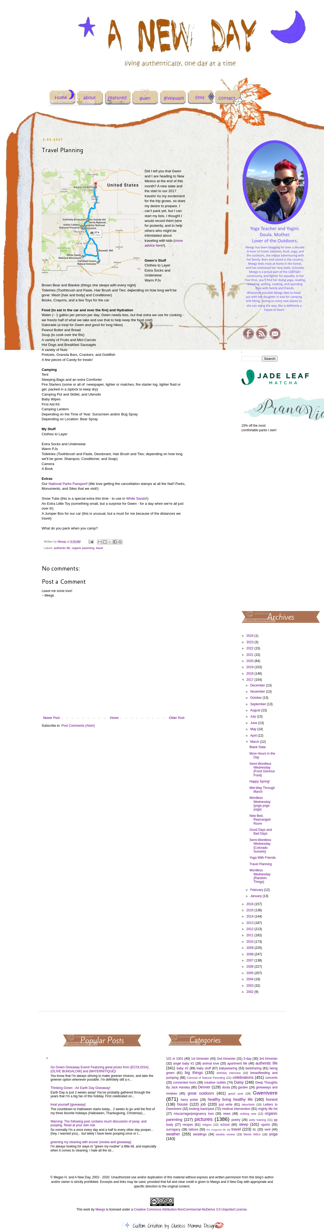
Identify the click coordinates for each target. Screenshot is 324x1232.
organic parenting (83, 548)
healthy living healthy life (230, 1099)
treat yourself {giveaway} (68, 1104)
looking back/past (201, 1109)
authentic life (62, 548)
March (255, 742)
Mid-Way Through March (262, 790)
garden (243, 1087)
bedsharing (253, 1068)
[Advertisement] (260, 521)
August (255, 710)
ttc (254, 1129)
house (182, 1104)
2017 (250, 680)
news (227, 1114)
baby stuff (204, 1068)
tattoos (193, 1129)
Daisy (239, 1082)
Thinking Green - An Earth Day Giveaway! (80, 1088)
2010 (250, 942)
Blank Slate (257, 747)
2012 (250, 929)
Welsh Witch (252, 1134)
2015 (250, 910)
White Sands (136, 498)
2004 (250, 979)
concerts (271, 1078)
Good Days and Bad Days (260, 831)
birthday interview (229, 1072)
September (258, 704)
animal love (210, 1063)
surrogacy (173, 1129)
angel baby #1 (183, 1063)
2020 (250, 661)
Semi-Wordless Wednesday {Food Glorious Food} (262, 769)
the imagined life (216, 1129)
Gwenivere (265, 1093)
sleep (243, 1124)
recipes (187, 1125)
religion (207, 1124)
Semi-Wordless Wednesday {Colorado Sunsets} (260, 845)
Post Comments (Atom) (78, 725)
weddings (200, 1134)
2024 (250, 636)
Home (114, 718)
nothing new (248, 1113)
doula (226, 1087)
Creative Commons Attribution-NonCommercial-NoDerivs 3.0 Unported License (190, 1209)
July (253, 716)
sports (265, 1125)
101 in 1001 (174, 1059)
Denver (204, 1087)
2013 (250, 923)
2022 (250, 648)
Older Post (176, 718)
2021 (250, 655)
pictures (204, 1119)
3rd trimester (268, 1059)
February (257, 890)
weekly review (225, 1134)
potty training (257, 1119)
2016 (250, 904)
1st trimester (200, 1059)
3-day (247, 1059)
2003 (250, 986)
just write (225, 1104)
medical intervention (236, 1109)
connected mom (184, 1082)
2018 (250, 673)
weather (173, 1134)
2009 (250, 948)
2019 (250, 667)
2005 (250, 973)
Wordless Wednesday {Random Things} (259, 876)
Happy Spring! (259, 781)
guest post (235, 1093)
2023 (250, 642)
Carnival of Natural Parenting (206, 1077)
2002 (250, 992)
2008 (250, 954)
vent (267, 1129)
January (256, 896)
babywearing (228, 1068)
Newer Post (51, 718)
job (203, 1104)
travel (99, 548)
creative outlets (215, 1082)
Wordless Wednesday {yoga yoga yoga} (259, 803)
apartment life (237, 1063)
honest (272, 1099)
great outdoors (201, 1093)
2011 (250, 935)
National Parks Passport (68, 484)
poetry (235, 1120)
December (258, 685)
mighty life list (268, 1109)
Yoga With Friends (262, 858)
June (254, 723)
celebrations (243, 1077)
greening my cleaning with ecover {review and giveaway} (91, 1142)
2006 (250, 966)
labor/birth (248, 1104)
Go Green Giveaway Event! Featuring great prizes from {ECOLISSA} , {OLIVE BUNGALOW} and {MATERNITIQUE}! (100, 1069)
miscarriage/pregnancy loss (194, 1114)
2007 (250, 960)
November (258, 691)
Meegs (100, 1209)
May (253, 729)
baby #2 (182, 1068)
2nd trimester (226, 1059)
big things (194, 1072)
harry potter (189, 1100)
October (256, 698)
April (253, 735)
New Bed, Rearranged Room (259, 819)
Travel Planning (260, 864)
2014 (250, 916)
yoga (273, 1134)
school (225, 1125)
